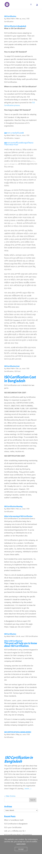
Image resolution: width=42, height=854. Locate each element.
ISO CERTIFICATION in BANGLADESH (17, 732)
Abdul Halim (10, 19)
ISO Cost (17, 371)
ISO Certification (10, 16)
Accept (21, 849)
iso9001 (17, 138)
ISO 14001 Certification (12, 827)
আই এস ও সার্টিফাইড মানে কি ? (15, 831)
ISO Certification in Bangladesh (15, 824)
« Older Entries (9, 796)
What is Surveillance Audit (14, 820)
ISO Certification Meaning (13, 506)
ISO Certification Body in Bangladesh (18, 835)
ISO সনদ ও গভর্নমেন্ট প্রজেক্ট (14, 133)
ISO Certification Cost (12, 366)
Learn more (20, 844)
